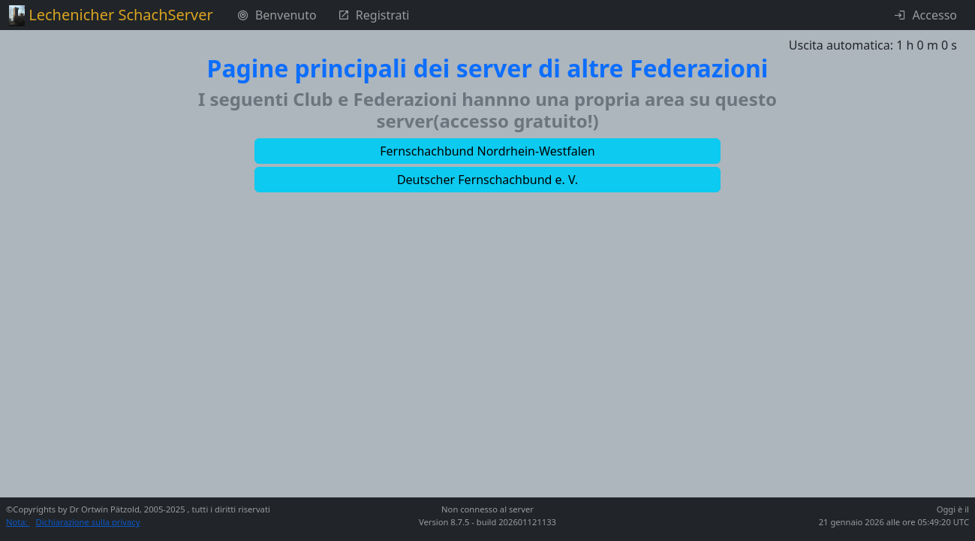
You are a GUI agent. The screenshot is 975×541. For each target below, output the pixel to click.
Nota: (18, 521)
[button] (487, 151)
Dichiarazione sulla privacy (88, 521)
